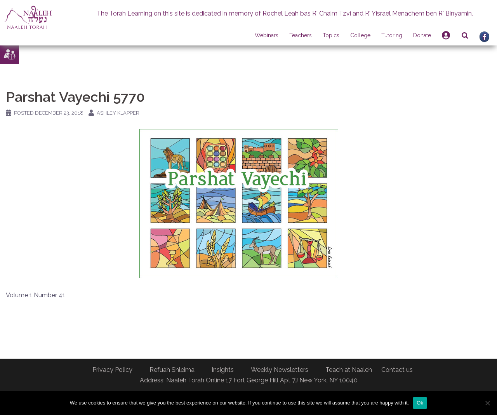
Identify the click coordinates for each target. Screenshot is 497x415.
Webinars (266, 35)
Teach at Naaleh (348, 369)
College (360, 35)
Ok (420, 403)
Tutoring (391, 35)
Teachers (300, 35)
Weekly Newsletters (279, 369)
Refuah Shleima (172, 369)
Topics (331, 35)
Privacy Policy (112, 369)
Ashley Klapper (118, 113)
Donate (422, 35)
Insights (223, 369)
